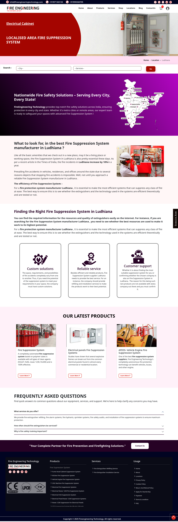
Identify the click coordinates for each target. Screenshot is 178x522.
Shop (121, 8)
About (90, 8)
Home (81, 8)
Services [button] (111, 8)
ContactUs (150, 8)
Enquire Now (175, 218)
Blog (141, 8)
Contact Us (140, 446)
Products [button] (100, 8)
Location (155, 60)
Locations (131, 8)
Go (151, 69)
